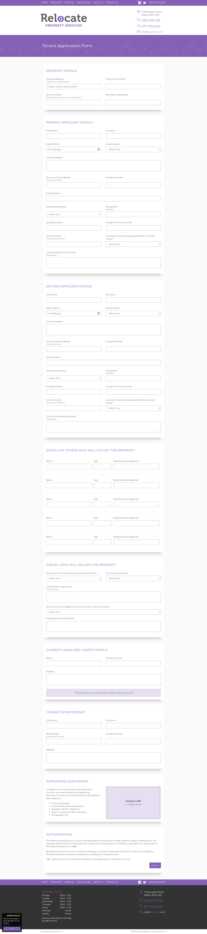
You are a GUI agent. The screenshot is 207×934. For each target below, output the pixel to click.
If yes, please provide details (60, 618)
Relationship (73, 735)
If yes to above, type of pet (103, 587)
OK (12, 928)
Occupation (133, 207)
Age (96, 461)
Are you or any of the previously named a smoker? (71, 573)
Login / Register (157, 2)
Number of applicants (117, 94)
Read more (6, 925)
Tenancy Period (73, 95)
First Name (51, 130)
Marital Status (113, 144)
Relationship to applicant (126, 461)
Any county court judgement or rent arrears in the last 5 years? (77, 606)
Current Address (54, 157)
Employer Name (54, 222)
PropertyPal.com (159, 932)
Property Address (73, 80)
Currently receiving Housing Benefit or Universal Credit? (130, 237)
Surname (110, 130)
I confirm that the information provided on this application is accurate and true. (90, 859)
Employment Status (56, 206)
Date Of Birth (53, 144)
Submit (155, 865)
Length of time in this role (119, 222)
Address (50, 671)
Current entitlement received (103, 253)
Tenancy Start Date (115, 79)
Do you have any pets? (117, 573)
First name (51, 720)
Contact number (114, 658)
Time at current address (73, 178)
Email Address (53, 193)
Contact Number (114, 177)
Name (49, 461)
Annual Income (73, 237)
